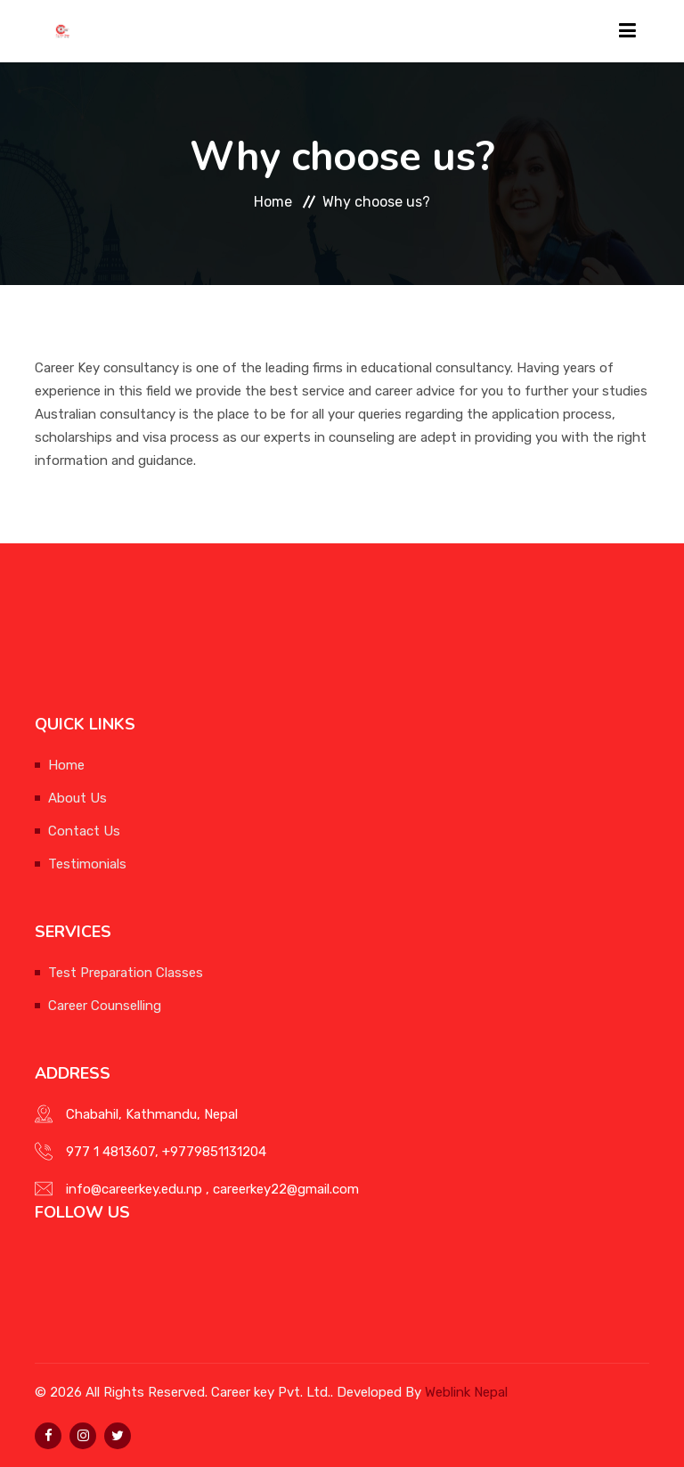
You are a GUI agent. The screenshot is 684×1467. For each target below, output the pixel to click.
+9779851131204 (214, 1152)
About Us (77, 798)
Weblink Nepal (466, 1392)
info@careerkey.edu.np (134, 1189)
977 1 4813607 (110, 1152)
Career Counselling (104, 1006)
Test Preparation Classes (125, 973)
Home (273, 201)
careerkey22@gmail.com (286, 1189)
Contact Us (84, 831)
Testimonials (87, 864)
